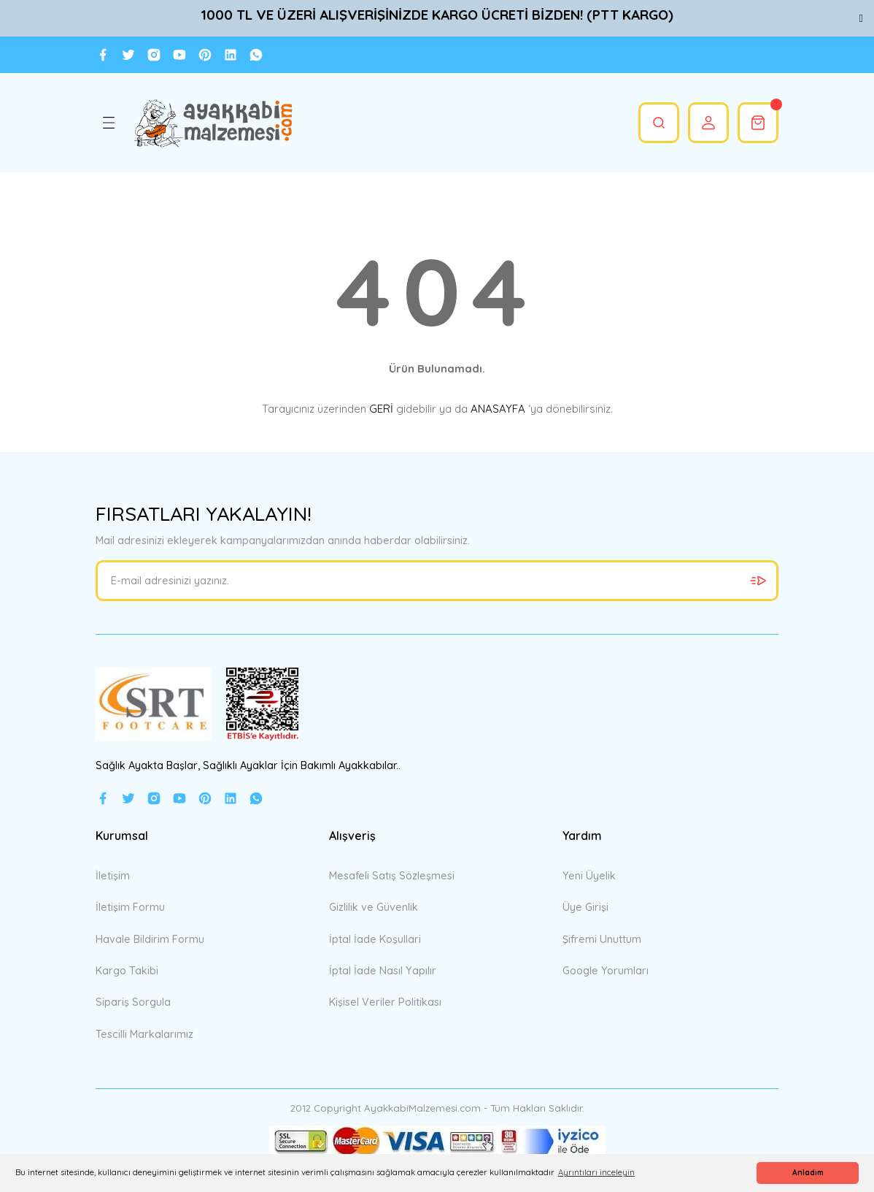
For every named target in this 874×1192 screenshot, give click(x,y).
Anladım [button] (808, 1172)
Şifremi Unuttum (601, 939)
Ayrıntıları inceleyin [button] (596, 1172)
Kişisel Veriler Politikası (385, 1002)
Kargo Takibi (127, 970)
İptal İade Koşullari (375, 939)
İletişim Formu (130, 907)
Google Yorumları (605, 970)
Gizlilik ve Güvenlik (373, 907)
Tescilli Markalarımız (144, 1034)
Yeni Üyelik (589, 875)
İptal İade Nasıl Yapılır (382, 970)
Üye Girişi (585, 907)
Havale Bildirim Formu (150, 939)
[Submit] (758, 580)
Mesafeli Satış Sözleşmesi (392, 875)
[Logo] (213, 122)
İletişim (113, 875)
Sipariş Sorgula (133, 1002)
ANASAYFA (498, 409)
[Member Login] (708, 122)
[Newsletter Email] (437, 580)
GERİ (381, 409)
